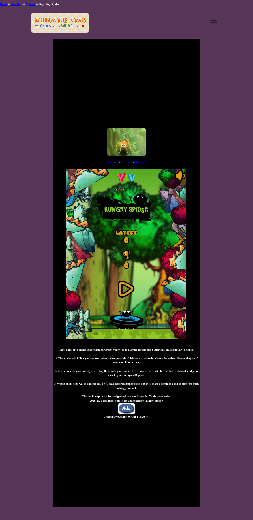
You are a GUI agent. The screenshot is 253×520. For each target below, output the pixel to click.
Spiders (30, 4)
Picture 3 (139, 162)
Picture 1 (113, 162)
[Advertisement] (126, 83)
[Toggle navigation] (214, 22)
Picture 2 (126, 162)
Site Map (16, 4)
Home (3, 4)
